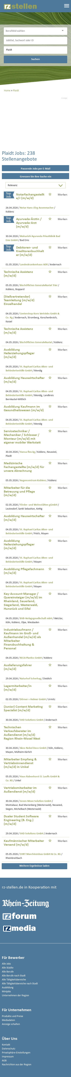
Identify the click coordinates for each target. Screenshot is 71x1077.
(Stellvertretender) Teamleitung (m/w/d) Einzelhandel (19, 300)
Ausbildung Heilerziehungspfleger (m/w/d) (19, 353)
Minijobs (6, 991)
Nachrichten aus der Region (16, 1064)
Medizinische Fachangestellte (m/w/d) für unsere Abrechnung (24, 467)
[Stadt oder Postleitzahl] (35, 50)
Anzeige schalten (11, 1024)
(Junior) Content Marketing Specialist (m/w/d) (23, 708)
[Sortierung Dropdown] (61, 185)
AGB (4, 1060)
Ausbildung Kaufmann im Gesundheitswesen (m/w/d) (24, 408)
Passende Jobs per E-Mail (35, 168)
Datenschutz (8, 1048)
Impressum (8, 1056)
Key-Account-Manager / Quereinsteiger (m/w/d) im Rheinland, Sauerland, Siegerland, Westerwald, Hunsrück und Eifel (23, 601)
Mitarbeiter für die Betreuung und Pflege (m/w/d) (19, 491)
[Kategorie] (32, 31)
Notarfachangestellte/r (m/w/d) (30, 196)
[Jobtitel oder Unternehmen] (35, 40)
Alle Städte (7, 967)
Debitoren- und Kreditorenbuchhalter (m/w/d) (30, 251)
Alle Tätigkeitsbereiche (14, 979)
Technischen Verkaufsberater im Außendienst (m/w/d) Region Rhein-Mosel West (22, 733)
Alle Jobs (6, 963)
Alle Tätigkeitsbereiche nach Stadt (20, 983)
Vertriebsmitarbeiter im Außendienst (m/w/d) (20, 790)
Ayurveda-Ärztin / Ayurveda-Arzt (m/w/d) (29, 223)
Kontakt (6, 1044)
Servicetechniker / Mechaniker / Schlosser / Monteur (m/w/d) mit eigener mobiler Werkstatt (22, 437)
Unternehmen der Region (15, 995)
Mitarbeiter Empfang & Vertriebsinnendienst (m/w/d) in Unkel (20, 763)
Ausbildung (7, 987)
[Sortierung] (32, 185)
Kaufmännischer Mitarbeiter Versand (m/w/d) (24, 843)
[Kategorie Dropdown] (63, 30)
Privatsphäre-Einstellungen (16, 1052)
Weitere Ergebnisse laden (34, 866)
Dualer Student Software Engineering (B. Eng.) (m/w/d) (21, 820)
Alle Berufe (8, 971)
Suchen (35, 59)
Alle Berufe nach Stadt (14, 975)
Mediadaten (8, 1020)
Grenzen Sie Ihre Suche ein (35, 176)
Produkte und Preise (12, 1016)
